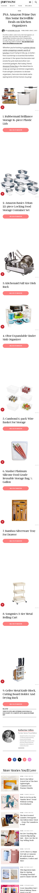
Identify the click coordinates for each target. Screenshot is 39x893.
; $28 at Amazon (16, 624)
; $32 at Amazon (15, 428)
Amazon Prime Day (10, 66)
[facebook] (14, 759)
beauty (12, 5)
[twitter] (19, 759)
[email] (29, 759)
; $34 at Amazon (15, 130)
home (19, 10)
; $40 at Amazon (15, 293)
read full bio (21, 747)
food (20, 5)
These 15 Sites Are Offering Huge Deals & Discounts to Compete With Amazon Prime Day (18, 713)
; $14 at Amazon (16, 541)
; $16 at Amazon (16, 704)
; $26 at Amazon (16, 216)
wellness (28, 5)
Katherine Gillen (13, 30)
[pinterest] (2, 107)
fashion (4, 5)
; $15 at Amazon (16, 488)
